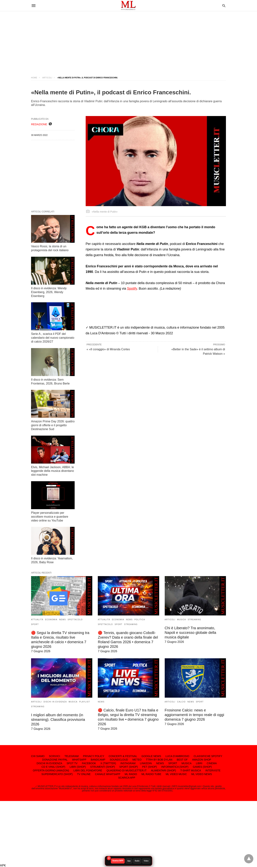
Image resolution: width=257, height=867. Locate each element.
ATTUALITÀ (37, 620)
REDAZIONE (39, 124)
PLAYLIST (84, 702)
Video (146, 861)
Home (34, 78)
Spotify (132, 288)
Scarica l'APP (117, 861)
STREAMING (131, 624)
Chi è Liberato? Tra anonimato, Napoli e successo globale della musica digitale (190, 632)
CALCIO (181, 702)
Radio (137, 861)
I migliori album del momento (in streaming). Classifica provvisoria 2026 (58, 719)
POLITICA (139, 620)
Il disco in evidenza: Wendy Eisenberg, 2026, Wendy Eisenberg (49, 292)
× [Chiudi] (109, 858)
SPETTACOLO (75, 620)
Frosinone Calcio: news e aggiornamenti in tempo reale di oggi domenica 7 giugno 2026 (194, 714)
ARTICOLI (47, 78)
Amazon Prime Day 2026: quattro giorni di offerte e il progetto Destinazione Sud (53, 425)
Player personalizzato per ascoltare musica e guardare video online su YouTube (49, 516)
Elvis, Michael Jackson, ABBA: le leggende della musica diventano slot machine (52, 471)
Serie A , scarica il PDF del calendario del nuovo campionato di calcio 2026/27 (52, 337)
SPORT (35, 624)
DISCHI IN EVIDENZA (55, 702)
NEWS (62, 620)
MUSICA (181, 620)
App (129, 861)
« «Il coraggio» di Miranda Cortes (108, 349)
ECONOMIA (51, 620)
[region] (128, 40)
